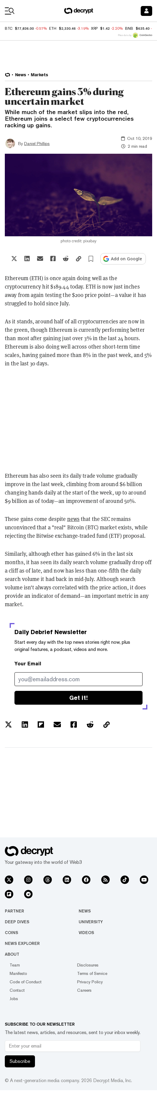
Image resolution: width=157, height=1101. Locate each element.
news (73, 519)
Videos (86, 932)
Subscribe (20, 1061)
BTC (8, 28)
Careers (84, 990)
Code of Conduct (26, 981)
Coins (11, 932)
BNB (129, 28)
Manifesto (18, 973)
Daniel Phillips (37, 143)
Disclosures (88, 965)
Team (15, 965)
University (91, 921)
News (85, 911)
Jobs (14, 998)
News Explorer (22, 943)
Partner (14, 911)
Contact (17, 990)
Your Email (27, 664)
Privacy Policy (90, 981)
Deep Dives (17, 921)
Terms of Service (92, 973)
